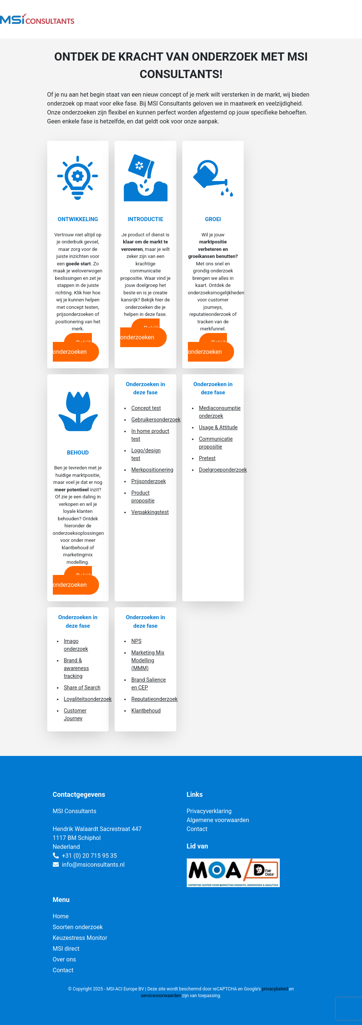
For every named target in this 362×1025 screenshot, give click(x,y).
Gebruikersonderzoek (155, 420)
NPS (136, 641)
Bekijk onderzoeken (72, 347)
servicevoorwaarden (161, 995)
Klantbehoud (146, 711)
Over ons (64, 959)
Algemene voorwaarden (218, 820)
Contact (197, 828)
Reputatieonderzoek (154, 699)
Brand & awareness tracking (76, 668)
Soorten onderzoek (78, 927)
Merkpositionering (152, 470)
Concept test (146, 408)
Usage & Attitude (218, 427)
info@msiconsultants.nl (93, 864)
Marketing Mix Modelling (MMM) (147, 660)
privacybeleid (275, 989)
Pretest (207, 458)
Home (61, 916)
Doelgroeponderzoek (223, 470)
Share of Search (82, 688)
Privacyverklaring (209, 811)
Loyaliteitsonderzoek (88, 699)
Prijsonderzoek (148, 481)
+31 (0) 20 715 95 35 (89, 855)
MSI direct (66, 948)
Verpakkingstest (150, 512)
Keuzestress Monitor (80, 937)
